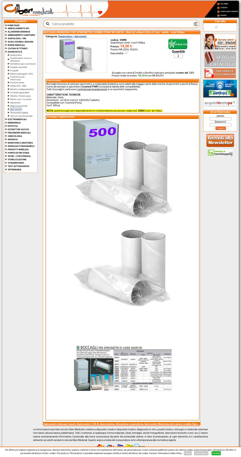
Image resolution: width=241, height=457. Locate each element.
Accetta (216, 453)
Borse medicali (16, 45)
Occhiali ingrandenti (19, 92)
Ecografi (14, 70)
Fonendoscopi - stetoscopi (18, 78)
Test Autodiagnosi (18, 166)
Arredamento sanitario (21, 35)
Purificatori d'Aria (18, 153)
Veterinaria (14, 169)
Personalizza (201, 453)
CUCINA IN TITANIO (17, 48)
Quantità (178, 52)
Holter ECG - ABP (18, 86)
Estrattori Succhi (18, 129)
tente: (220, 116)
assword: (220, 121)
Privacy (223, 15)
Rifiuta (188, 453)
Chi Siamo (224, 4)
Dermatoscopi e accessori (23, 64)
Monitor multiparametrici (22, 89)
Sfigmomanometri (18, 106)
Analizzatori (16, 55)
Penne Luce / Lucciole (20, 99)
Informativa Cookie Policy (170, 453)
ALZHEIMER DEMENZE (19, 31)
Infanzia (13, 139)
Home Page (12, 25)
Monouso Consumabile (21, 146)
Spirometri (16, 109)
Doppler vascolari (18, 67)
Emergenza (14, 122)
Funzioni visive (17, 82)
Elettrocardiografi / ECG (21, 74)
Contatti (223, 8)
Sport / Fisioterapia (19, 156)
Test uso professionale (21, 116)
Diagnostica (15, 52)
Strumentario (16, 163)
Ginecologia (15, 136)
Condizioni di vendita (229, 11)
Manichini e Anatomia (20, 143)
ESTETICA (13, 126)
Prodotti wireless (18, 149)
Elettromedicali (17, 119)
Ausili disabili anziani (20, 41)
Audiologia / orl (17, 38)
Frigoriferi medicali (19, 132)
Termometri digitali (19, 112)
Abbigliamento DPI (18, 28)
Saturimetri (15, 102)
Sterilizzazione (17, 159)
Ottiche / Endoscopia (20, 96)
